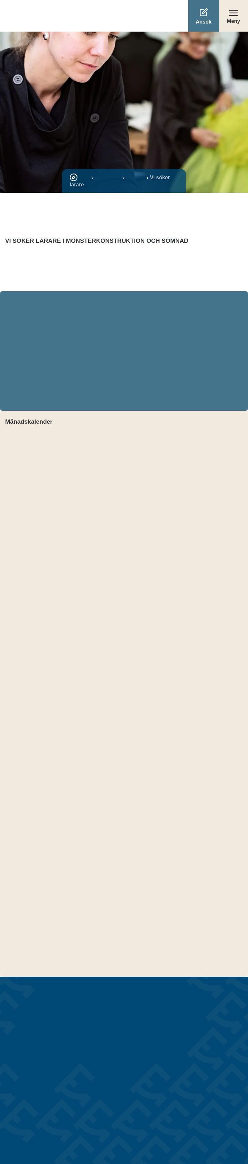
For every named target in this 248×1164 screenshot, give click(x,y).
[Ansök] (203, 16)
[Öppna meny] (233, 16)
